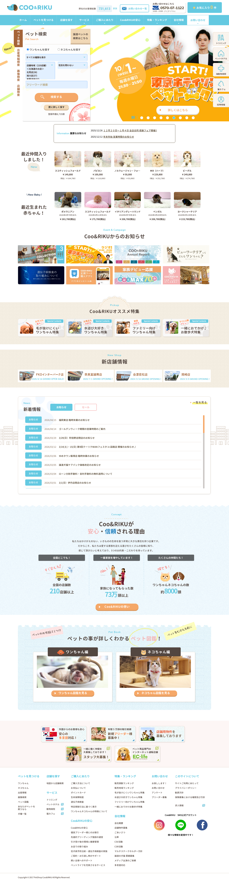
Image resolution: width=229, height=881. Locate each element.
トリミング (52, 799)
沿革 (116, 837)
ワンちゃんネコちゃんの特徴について (89, 811)
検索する (56, 97)
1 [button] (141, 117)
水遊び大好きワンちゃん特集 (128, 797)
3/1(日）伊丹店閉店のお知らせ (75, 482)
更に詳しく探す (56, 107)
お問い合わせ (197, 20)
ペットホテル (53, 804)
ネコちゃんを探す (69, 49)
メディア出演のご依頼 (125, 860)
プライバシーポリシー (185, 787)
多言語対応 (119, 865)
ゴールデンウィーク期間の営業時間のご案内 (82, 429)
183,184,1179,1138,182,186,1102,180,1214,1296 (38, 71)
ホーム (23, 20)
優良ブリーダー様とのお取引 (85, 832)
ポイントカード (78, 792)
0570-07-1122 (168, 8)
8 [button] (186, 117)
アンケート (157, 792)
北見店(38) (38, 72)
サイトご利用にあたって (187, 783)
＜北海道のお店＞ (38, 69)
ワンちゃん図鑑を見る (73, 693)
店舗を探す (66, 20)
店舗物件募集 (120, 827)
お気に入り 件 (204, 7)
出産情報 (22, 792)
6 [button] (173, 117)
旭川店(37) (38, 76)
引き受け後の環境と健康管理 (85, 841)
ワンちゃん (23, 783)
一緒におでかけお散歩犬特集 (128, 806)
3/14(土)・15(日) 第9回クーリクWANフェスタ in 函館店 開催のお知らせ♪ (97, 446)
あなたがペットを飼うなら (26, 808)
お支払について (78, 787)
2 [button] (148, 117)
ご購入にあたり (104, 20)
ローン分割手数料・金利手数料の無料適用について (85, 473)
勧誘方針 (179, 792)
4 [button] (161, 117)
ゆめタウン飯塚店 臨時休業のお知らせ (79, 456)
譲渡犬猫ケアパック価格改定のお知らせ (80, 465)
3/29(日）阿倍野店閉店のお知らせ (77, 438)
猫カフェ (51, 813)
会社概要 (118, 823)
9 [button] (193, 117)
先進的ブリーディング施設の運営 (87, 837)
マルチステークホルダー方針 (128, 851)
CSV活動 (118, 841)
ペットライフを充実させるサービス (88, 865)
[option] (114, 73)
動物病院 (51, 809)
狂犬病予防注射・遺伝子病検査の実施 (89, 851)
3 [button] (154, 117)
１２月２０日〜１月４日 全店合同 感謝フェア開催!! (130, 130)
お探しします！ (159, 783)
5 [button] (167, 117)
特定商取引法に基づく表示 (84, 806)
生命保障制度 (77, 797)
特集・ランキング (157, 20)
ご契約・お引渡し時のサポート (86, 855)
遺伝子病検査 (77, 801)
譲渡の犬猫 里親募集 (124, 855)
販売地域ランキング (124, 787)
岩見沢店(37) (38, 79)
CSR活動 (118, 846)
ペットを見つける (43, 20)
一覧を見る (200, 402)
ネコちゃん (23, 787)
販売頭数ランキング (124, 783)
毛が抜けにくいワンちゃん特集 (129, 792)
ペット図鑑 (23, 801)
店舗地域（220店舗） (38, 65)
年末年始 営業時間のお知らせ (118, 136)
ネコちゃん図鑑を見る (155, 693)
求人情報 (179, 805)
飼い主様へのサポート (81, 860)
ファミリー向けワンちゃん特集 (129, 801)
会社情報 (179, 20)
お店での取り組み (79, 846)
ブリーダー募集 (159, 797)
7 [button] (180, 117)
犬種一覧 (22, 813)
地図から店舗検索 (55, 783)
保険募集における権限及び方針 (190, 797)
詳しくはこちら (178, 110)
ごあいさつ (119, 832)
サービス (84, 20)
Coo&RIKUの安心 (130, 20)
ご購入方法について (80, 783)
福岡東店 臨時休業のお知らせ (74, 420)
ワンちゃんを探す (38, 49)
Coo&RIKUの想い (117, 607)
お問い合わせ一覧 (134, 8)
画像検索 (22, 797)
